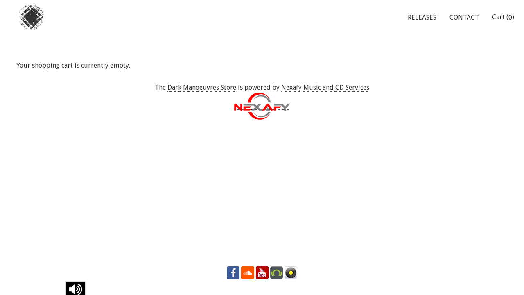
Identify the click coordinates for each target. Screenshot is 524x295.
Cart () (503, 17)
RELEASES (422, 17)
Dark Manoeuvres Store (201, 87)
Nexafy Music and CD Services (325, 87)
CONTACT (464, 17)
